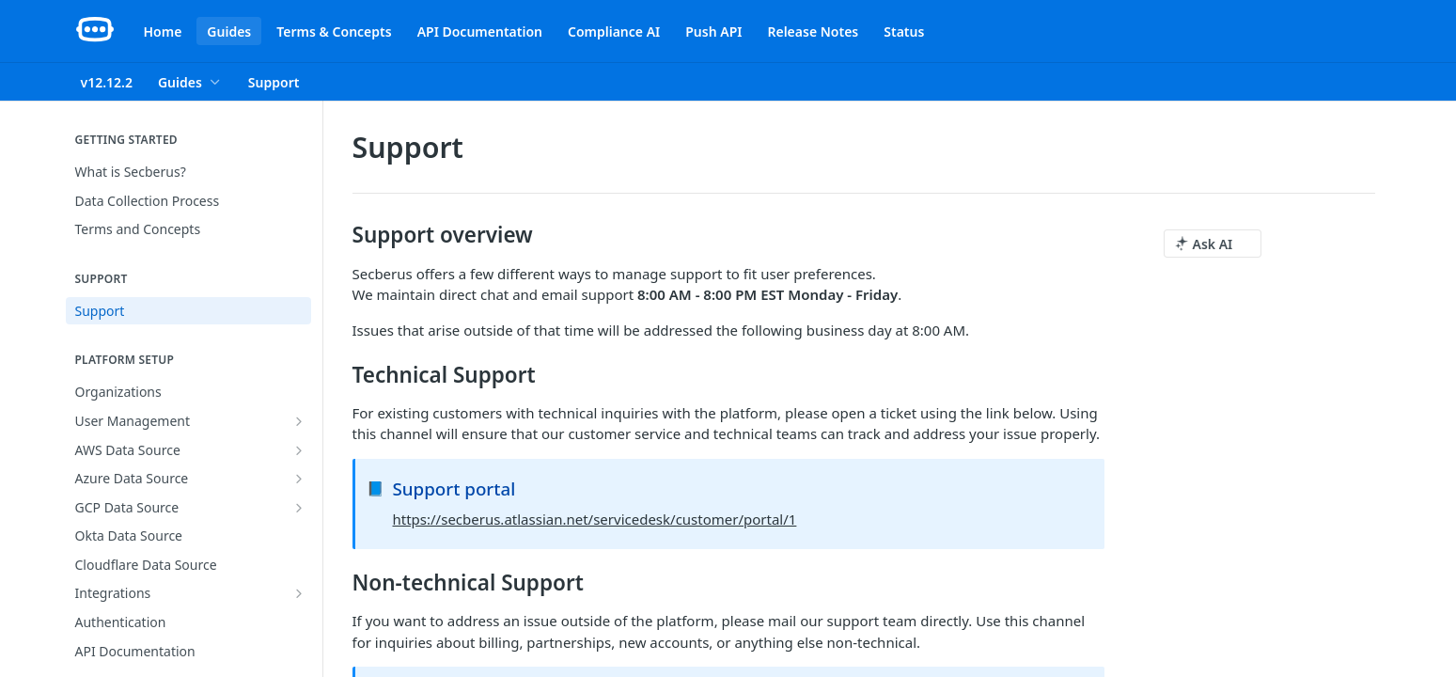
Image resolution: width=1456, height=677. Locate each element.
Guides (229, 31)
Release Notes (812, 31)
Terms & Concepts (333, 31)
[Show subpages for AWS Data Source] (298, 450)
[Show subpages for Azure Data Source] (298, 478)
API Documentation (479, 31)
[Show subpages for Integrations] (298, 593)
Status (904, 31)
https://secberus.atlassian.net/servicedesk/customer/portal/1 (595, 519)
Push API (713, 31)
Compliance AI (614, 31)
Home (163, 31)
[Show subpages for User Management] (298, 421)
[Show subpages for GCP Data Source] (298, 507)
